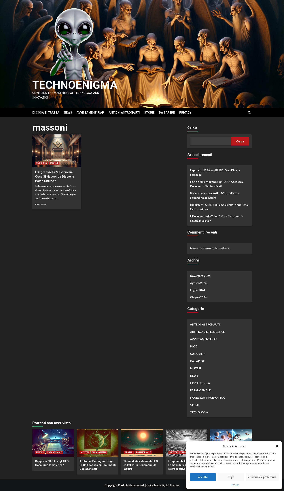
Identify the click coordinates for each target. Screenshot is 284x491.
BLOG (194, 346)
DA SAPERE (167, 112)
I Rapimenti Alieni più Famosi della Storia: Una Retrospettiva (219, 207)
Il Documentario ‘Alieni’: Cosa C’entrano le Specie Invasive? (216, 218)
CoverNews (153, 485)
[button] (277, 446)
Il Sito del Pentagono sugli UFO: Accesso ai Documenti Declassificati (217, 184)
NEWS (68, 112)
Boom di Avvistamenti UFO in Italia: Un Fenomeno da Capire (214, 195)
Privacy (235, 484)
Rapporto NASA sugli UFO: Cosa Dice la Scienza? (215, 172)
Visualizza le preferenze (262, 477)
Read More (40, 204)
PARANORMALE (200, 390)
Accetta (203, 477)
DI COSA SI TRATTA (45, 112)
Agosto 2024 (198, 283)
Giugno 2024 (198, 297)
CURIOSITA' (41, 163)
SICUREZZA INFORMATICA (207, 397)
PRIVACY (185, 112)
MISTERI (54, 163)
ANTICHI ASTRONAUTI (124, 112)
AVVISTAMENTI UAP (90, 112)
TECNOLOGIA (199, 412)
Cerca (192, 127)
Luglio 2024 (197, 290)
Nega (231, 477)
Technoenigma (75, 84)
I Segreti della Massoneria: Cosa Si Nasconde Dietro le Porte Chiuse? (54, 176)
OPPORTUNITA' (200, 383)
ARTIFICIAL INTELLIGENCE (207, 331)
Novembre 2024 (200, 275)
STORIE (149, 112)
